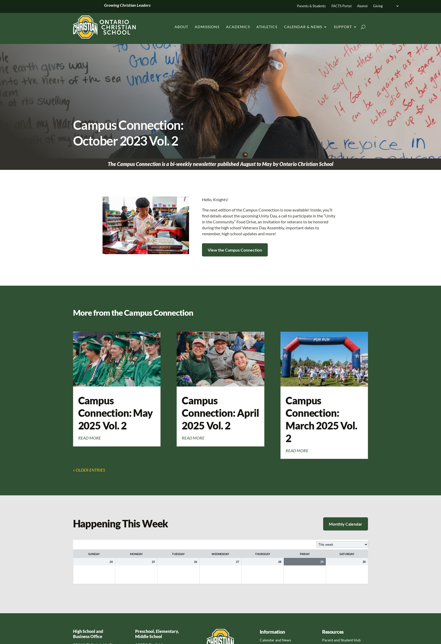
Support (343, 27)
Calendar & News (303, 27)
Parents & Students (311, 6)
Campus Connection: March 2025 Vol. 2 (321, 419)
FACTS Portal (341, 6)
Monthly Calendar (345, 523)
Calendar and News (275, 640)
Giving (378, 6)
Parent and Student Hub (341, 640)
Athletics (266, 27)
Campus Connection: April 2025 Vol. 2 (220, 413)
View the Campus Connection (235, 249)
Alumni (362, 6)
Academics (238, 27)
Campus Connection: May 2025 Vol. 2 (115, 413)
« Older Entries (89, 469)
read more (89, 437)
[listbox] (342, 544)
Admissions (207, 27)
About (181, 27)
